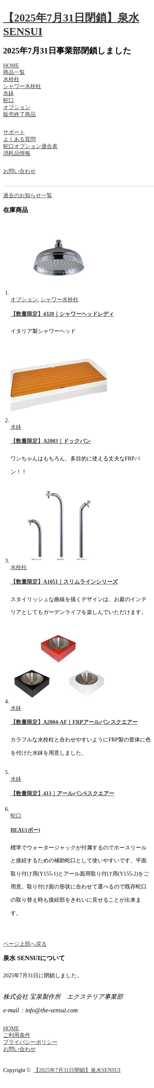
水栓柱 (11, 79)
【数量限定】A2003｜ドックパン (50, 441)
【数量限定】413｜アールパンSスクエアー (62, 793)
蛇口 (8, 100)
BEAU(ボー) (25, 830)
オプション (16, 107)
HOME (11, 66)
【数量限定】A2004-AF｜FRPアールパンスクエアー (74, 722)
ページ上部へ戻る (25, 944)
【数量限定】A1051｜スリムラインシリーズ (64, 582)
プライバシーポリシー (30, 1042)
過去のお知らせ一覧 (27, 195)
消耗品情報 (16, 153)
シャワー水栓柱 (22, 86)
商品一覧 (14, 72)
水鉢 (8, 93)
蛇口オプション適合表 (30, 146)
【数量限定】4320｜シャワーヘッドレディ (62, 314)
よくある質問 (19, 139)
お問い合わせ (19, 171)
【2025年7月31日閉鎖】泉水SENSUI (77, 1070)
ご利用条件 (16, 1035)
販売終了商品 (19, 114)
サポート (14, 132)
